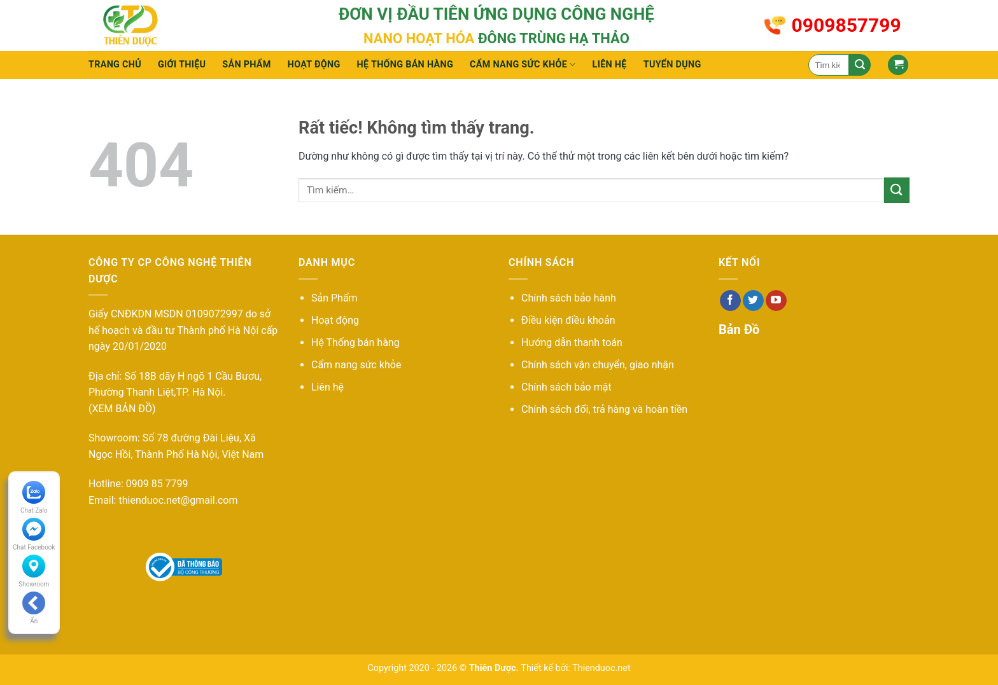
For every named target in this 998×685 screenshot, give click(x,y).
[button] (898, 65)
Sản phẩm (246, 64)
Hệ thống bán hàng (405, 64)
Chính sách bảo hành (568, 298)
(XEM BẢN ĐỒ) (122, 409)
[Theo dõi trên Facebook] (730, 301)
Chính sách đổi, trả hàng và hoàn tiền (604, 409)
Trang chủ (114, 64)
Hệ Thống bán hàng (355, 342)
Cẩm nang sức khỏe (523, 65)
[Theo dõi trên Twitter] (753, 301)
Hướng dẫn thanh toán (571, 342)
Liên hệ (610, 64)
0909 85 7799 (157, 484)
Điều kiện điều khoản (568, 320)
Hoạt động (314, 64)
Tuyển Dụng (672, 64)
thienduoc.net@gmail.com (177, 500)
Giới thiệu (182, 64)
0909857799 (846, 25)
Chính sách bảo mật (566, 387)
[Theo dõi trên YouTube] (776, 301)
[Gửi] (860, 65)
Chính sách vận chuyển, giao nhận (597, 365)
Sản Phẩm (334, 298)
